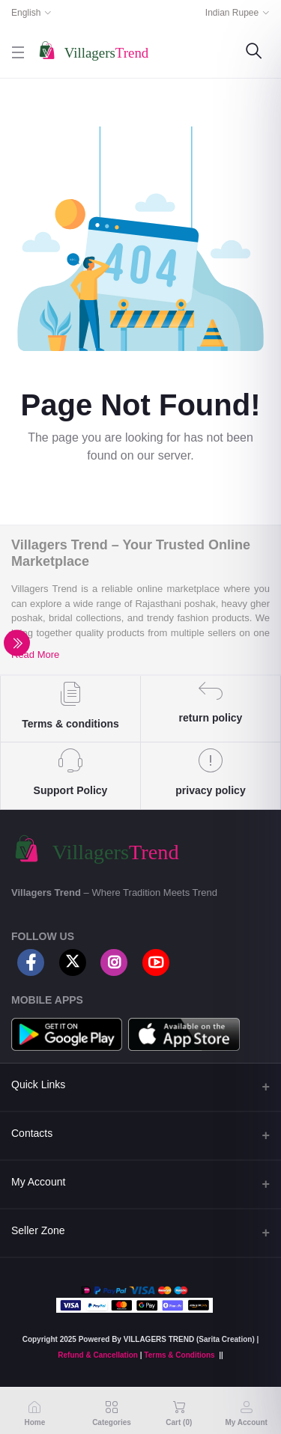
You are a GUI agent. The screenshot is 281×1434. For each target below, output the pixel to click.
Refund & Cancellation (98, 1355)
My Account (38, 1182)
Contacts (31, 1133)
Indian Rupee (232, 12)
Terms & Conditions (179, 1355)
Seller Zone (38, 1230)
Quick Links (38, 1084)
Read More (35, 654)
